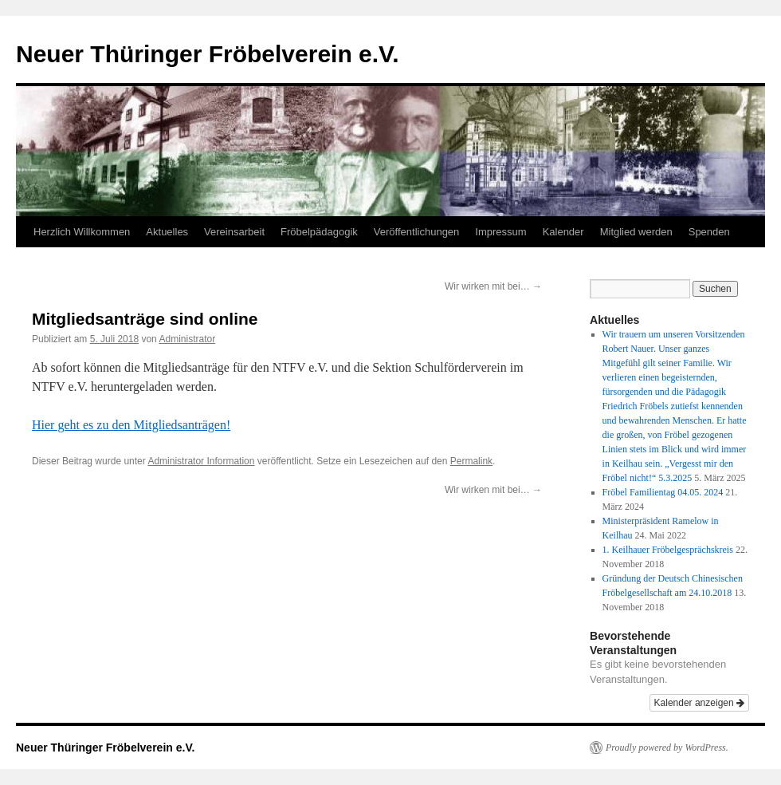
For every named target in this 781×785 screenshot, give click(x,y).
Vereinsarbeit (234, 232)
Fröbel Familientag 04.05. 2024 (663, 492)
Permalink (471, 461)
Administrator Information (200, 461)
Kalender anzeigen (699, 702)
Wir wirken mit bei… (493, 286)
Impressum (500, 232)
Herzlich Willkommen (81, 232)
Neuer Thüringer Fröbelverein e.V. (207, 54)
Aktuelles (167, 232)
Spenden (709, 232)
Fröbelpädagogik (319, 232)
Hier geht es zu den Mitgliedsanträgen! (131, 425)
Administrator (187, 339)
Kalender (563, 232)
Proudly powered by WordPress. (667, 747)
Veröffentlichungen (416, 232)
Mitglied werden (636, 232)
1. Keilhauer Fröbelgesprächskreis (667, 549)
